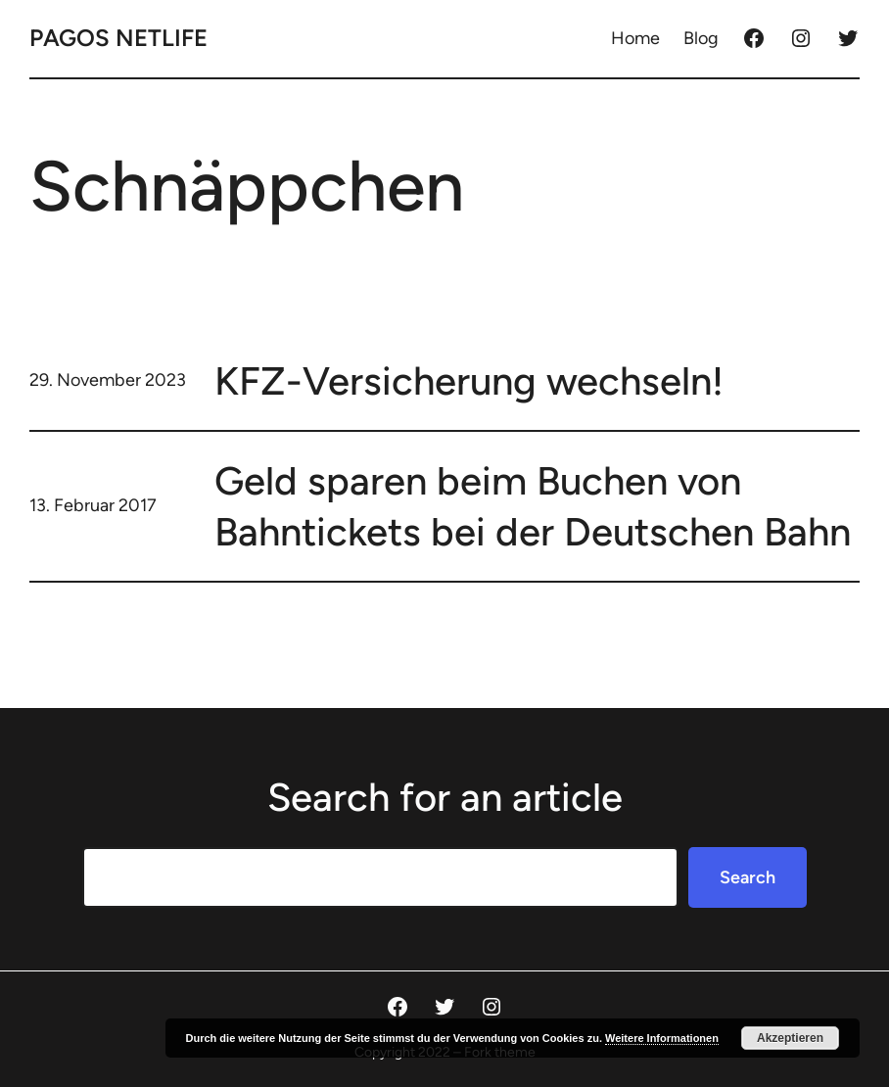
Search (747, 877)
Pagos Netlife (118, 38)
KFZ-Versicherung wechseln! (469, 380)
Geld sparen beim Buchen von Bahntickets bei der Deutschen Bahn (532, 506)
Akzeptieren (790, 1038)
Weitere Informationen (662, 1038)
